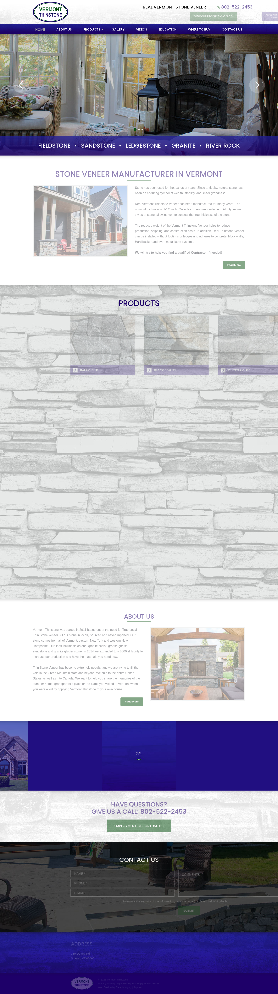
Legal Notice (160, 983)
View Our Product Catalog (253, 16)
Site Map (174, 983)
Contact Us (232, 29)
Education (167, 29)
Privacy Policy (143, 983)
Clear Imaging (160, 987)
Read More (234, 265)
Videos (141, 29)
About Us (64, 29)
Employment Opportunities (139, 819)
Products (91, 29)
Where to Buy (199, 29)
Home (40, 29)
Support (174, 987)
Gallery (118, 29)
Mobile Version (189, 983)
